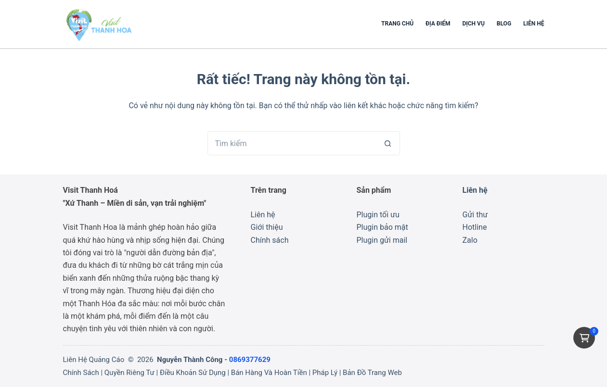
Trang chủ (397, 23)
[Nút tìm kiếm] (388, 143)
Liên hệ (533, 23)
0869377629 (250, 359)
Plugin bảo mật (382, 227)
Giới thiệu (267, 227)
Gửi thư (475, 214)
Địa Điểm (438, 23)
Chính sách (270, 240)
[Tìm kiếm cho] (291, 143)
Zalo (470, 240)
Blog (504, 23)
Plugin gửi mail (382, 240)
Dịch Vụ (473, 23)
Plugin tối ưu (378, 214)
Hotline (475, 227)
